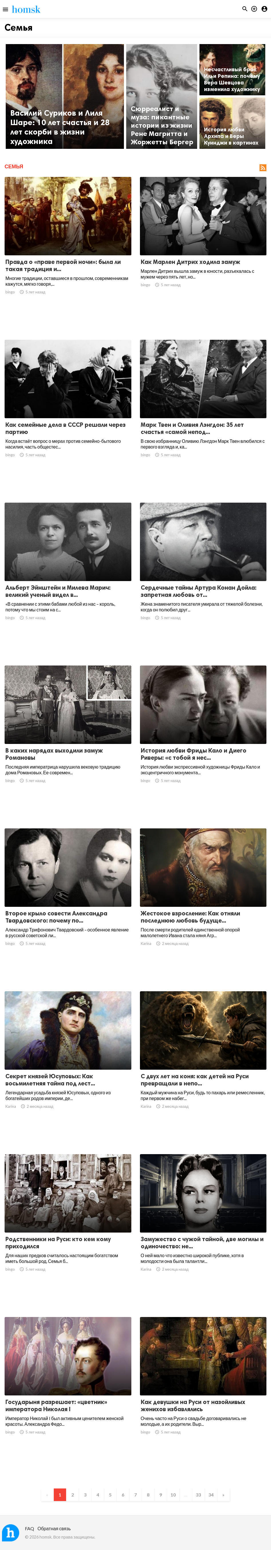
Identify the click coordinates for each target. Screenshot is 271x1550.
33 (198, 1494)
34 (210, 1494)
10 (173, 1494)
